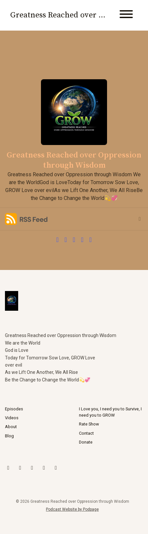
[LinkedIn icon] (44, 467)
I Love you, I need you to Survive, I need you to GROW (110, 412)
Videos (11, 417)
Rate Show (89, 424)
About (11, 426)
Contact (86, 433)
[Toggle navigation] (126, 15)
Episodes (14, 408)
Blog (9, 435)
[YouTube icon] (32, 467)
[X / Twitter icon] (8, 467)
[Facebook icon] (56, 467)
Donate (85, 442)
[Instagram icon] (20, 467)
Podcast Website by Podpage (72, 509)
